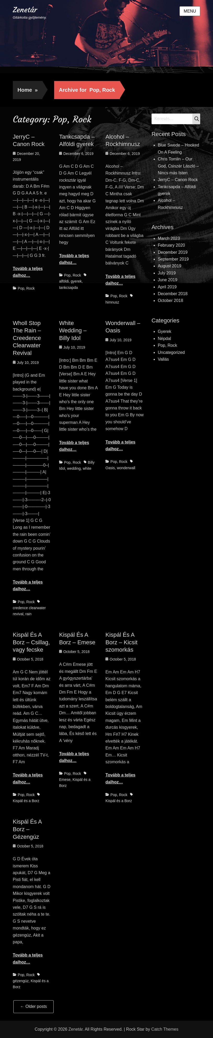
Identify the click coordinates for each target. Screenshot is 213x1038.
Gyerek (164, 331)
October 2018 (170, 300)
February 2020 (171, 245)
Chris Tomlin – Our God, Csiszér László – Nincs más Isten (178, 166)
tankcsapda (68, 287)
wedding (74, 468)
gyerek (76, 281)
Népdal (164, 338)
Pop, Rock (26, 288)
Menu (190, 11)
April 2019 (167, 287)
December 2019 (173, 252)
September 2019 (173, 259)
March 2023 (169, 238)
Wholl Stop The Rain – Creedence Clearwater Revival (27, 338)
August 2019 (169, 266)
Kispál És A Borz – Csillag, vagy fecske (31, 642)
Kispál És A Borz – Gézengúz (27, 829)
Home (28, 90)
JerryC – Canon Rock (178, 179)
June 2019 (167, 280)
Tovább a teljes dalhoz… (28, 272)
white (87, 468)
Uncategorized (171, 352)
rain (28, 614)
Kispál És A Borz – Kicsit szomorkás (121, 642)
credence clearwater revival (29, 611)
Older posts (33, 1006)
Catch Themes (164, 1029)
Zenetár (25, 9)
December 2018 (173, 293)
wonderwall (126, 468)
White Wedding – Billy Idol (73, 330)
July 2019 (167, 273)
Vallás (163, 359)
